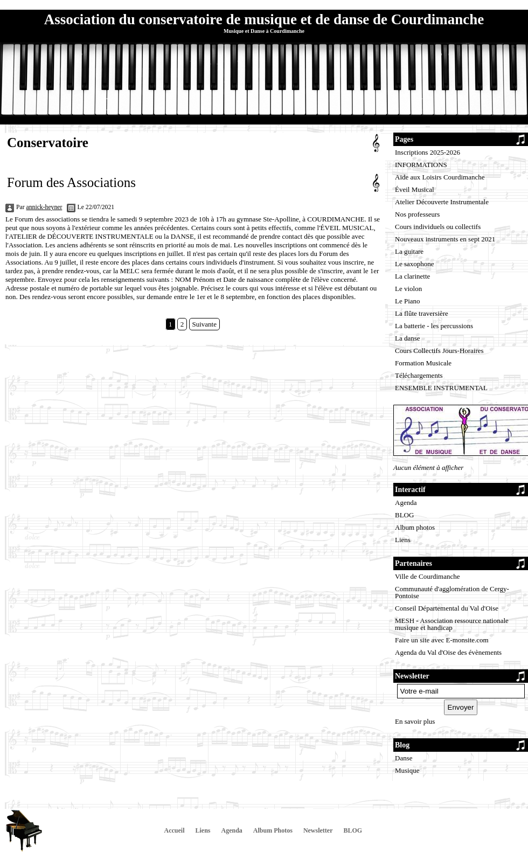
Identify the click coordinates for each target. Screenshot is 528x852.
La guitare (409, 251)
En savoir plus (415, 721)
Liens (403, 540)
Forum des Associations (71, 182)
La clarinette (412, 276)
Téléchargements (419, 375)
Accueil (174, 830)
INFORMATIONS (421, 165)
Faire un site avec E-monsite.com (442, 640)
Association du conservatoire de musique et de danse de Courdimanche (264, 19)
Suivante (204, 324)
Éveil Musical (414, 189)
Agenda (405, 502)
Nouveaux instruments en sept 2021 (445, 239)
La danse (407, 338)
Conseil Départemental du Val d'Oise (446, 608)
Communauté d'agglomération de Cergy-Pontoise (452, 592)
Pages (404, 139)
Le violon (408, 289)
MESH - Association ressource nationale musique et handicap (452, 624)
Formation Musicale (423, 363)
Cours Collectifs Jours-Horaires (439, 351)
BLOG (404, 515)
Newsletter (318, 830)
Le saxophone (414, 264)
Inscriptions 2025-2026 (427, 152)
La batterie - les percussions (434, 326)
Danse (404, 758)
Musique (407, 770)
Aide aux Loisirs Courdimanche (439, 177)
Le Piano (407, 301)
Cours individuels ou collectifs (438, 227)
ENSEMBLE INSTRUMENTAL (441, 388)
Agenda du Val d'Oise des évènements (448, 652)
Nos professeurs (417, 214)
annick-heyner (44, 207)
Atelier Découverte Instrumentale (442, 202)
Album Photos (273, 830)
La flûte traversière (421, 313)
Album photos (415, 527)
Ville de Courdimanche (427, 576)
